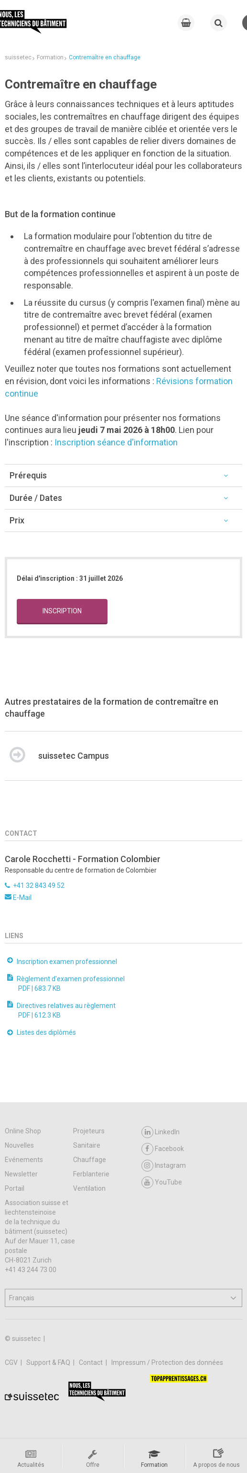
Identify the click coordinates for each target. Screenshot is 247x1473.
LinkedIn (160, 1132)
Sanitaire (86, 1145)
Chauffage (89, 1159)
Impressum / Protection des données (167, 1362)
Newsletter (21, 1174)
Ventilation (89, 1188)
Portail (14, 1188)
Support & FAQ (49, 1362)
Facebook (162, 1149)
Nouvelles (19, 1145)
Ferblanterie (91, 1174)
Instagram (163, 1166)
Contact (91, 1362)
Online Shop (23, 1131)
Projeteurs (89, 1131)
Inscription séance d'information (116, 442)
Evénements (24, 1159)
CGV (12, 1362)
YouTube (161, 1182)
